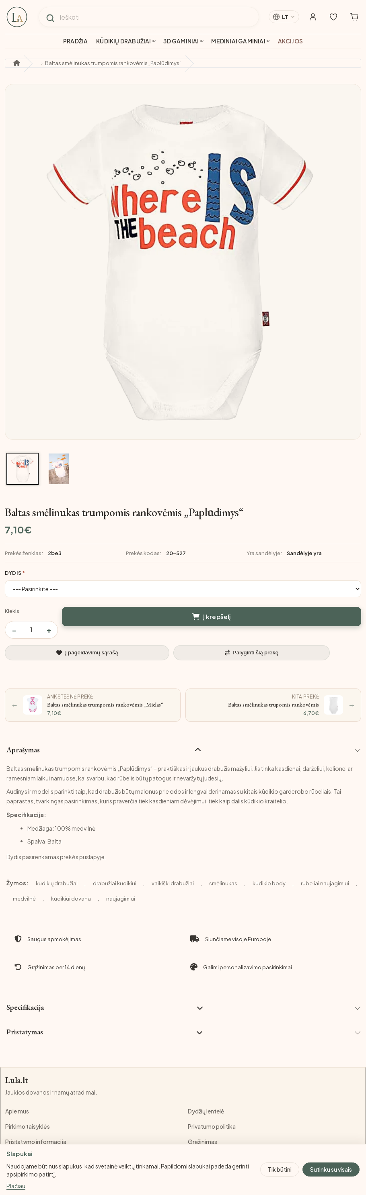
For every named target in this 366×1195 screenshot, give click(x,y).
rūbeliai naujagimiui (325, 883)
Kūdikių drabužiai (123, 41)
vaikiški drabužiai (173, 883)
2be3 (55, 553)
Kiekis (12, 611)
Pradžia (75, 41)
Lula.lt (17, 1080)
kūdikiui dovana (71, 898)
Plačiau (15, 1186)
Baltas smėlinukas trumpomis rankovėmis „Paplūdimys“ (113, 63)
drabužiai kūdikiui (114, 883)
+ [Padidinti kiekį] (49, 629)
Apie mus (17, 1111)
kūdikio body (269, 883)
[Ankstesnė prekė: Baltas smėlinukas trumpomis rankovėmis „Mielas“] (93, 705)
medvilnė (24, 898)
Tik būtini (280, 1169)
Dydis (13, 573)
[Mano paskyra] (308, 17)
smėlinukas (223, 883)
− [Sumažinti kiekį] (14, 629)
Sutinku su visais (331, 1169)
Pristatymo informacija (35, 1142)
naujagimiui (120, 898)
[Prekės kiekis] (31, 630)
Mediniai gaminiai (238, 41)
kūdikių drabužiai (57, 883)
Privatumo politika (212, 1126)
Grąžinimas (202, 1142)
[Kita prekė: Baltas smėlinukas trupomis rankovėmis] (273, 705)
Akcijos (290, 41)
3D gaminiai (181, 41)
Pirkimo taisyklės (27, 1126)
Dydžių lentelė (206, 1111)
